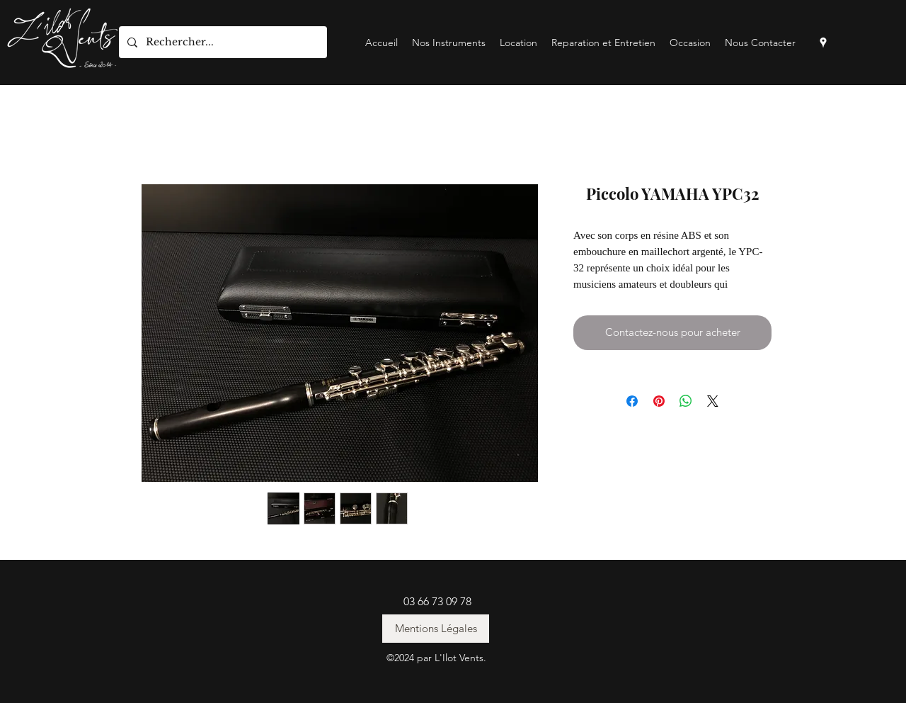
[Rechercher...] (221, 42)
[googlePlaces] (823, 42)
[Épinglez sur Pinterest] (658, 401)
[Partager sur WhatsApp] (685, 401)
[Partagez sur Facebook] (632, 401)
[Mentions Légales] (435, 628)
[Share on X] (712, 401)
